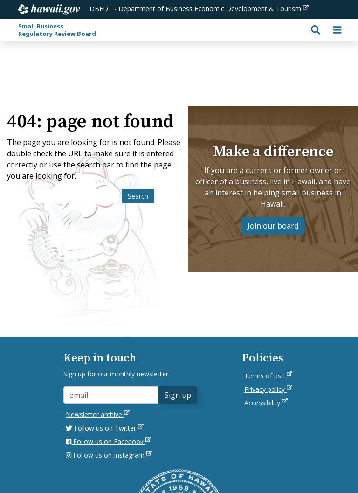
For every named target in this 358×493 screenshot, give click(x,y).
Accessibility (266, 402)
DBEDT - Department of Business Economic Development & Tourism (199, 8)
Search (138, 196)
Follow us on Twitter (105, 428)
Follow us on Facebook (108, 441)
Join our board (273, 226)
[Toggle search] (315, 30)
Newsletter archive (98, 414)
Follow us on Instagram (109, 455)
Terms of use (268, 375)
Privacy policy (268, 389)
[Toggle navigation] (337, 30)
